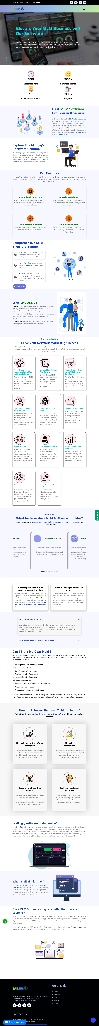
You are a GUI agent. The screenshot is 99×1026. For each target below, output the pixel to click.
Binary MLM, (31, 604)
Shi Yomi (78, 978)
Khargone (48, 976)
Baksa (94, 978)
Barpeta (96, 978)
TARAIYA (36, 975)
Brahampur (82, 974)
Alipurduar (5, 977)
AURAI (64, 973)
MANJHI (22, 975)
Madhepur (68, 972)
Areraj (0, 973)
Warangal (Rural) (3, 980)
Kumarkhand (23, 972)
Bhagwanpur (26, 974)
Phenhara (26, 973)
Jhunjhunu (8, 979)
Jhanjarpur (61, 972)
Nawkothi (14, 974)
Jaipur (0, 979)
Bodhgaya (40, 974)
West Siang (93, 978)
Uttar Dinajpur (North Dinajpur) (74, 977)
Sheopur (77, 976)
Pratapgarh (17, 979)
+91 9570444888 (36, 2)
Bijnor (17, 971)
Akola (40, 975)
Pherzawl (54, 979)
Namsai (70, 978)
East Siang (46, 978)
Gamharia (19, 972)
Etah (36, 971)
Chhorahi (19, 974)
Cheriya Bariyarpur (16, 974)
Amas (58, 974)
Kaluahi (47, 972)
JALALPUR (16, 975)
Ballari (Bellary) (16, 980)
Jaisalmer (2, 979)
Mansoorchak (29, 974)
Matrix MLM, (41, 604)
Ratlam (64, 976)
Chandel (35, 979)
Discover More (19, 289)
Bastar (72, 979)
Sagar (67, 976)
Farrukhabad (42, 971)
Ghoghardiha (72, 972)
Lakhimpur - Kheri (87, 971)
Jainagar (50, 972)
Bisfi (55, 972)
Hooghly (21, 977)
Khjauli (48, 972)
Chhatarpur (21, 976)
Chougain (87, 974)
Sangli (91, 975)
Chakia (3, 973)
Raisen (61, 976)
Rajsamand (19, 979)
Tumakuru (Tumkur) (84, 980)
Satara (92, 975)
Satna (68, 976)
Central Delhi (79, 977)
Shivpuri (78, 976)
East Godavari (5, 978)
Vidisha (88, 976)
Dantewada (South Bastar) (80, 979)
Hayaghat (98, 974)
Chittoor (3, 978)
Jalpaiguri (25, 977)
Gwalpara (30, 972)
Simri (89, 974)
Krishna (9, 978)
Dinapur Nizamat (45, 971)
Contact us (45, 930)
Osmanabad (81, 975)
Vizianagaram (25, 978)
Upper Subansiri (87, 978)
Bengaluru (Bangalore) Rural (24, 980)
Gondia (57, 975)
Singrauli (82, 976)
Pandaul (41, 972)
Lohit (56, 978)
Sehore (70, 976)
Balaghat (11, 976)
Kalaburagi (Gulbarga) (62, 980)
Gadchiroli (56, 975)
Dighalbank (82, 972)
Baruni (29, 971)
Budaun (19, 971)
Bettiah (33, 971)
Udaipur (31, 979)
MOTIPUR (88, 973)
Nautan (93, 976)
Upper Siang (84, 978)
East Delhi (81, 977)
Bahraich (6, 971)
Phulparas (70, 972)
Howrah (23, 977)
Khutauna (75, 972)
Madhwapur (59, 972)
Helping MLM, (32, 607)
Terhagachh (89, 972)
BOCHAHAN (68, 973)
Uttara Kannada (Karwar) (90, 980)
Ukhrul (64, 979)
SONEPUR (34, 975)
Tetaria (23, 973)
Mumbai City (67, 975)
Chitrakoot (26, 971)
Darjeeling (19, 977)
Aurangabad (44, 975)
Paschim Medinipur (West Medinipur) (45, 977)
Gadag (56, 980)
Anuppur (6, 976)
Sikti (98, 972)
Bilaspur (77, 979)
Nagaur (14, 979)
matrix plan (32, 267)
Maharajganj (94, 971)
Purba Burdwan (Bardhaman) (58, 977)
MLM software (40, 600)
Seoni (71, 976)
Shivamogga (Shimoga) (80, 980)
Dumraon (78, 974)
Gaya (47, 971)
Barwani (12, 976)
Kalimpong (29, 977)
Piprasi (91, 976)
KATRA (73, 973)
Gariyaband (87, 979)
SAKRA (78, 973)
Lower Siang (65, 978)
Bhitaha (98, 976)
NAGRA (27, 975)
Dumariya (64, 974)
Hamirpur (55, 971)
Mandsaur (52, 976)
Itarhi (73, 974)
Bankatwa (39, 973)
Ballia (7, 971)
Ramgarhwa (33, 973)
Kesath (84, 974)
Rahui (93, 973)
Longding (59, 978)
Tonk (30, 979)
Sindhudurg (95, 975)
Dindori (30, 976)
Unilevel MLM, (20, 607)
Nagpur (73, 975)
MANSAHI (0, 972)
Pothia (86, 972)
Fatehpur (43, 974)
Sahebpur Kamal (9, 974)
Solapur (97, 975)
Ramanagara (77, 980)
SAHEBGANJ (86, 973)
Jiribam (45, 979)
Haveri (59, 980)
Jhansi (66, 971)
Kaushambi (80, 971)
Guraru (47, 974)
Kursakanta (95, 972)
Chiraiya (40, 973)
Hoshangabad (37, 976)
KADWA (9, 972)
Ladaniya (54, 972)
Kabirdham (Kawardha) (96, 979)
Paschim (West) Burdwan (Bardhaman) (52, 977)
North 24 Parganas (39, 977)
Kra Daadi (50, 978)
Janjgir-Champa (90, 979)
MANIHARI (10, 972)
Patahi (24, 973)
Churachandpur (37, 979)
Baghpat (4, 971)
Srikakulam (15, 978)
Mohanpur (70, 974)
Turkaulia (19, 973)
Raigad (88, 975)
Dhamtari (84, 979)
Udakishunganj (35, 972)
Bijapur (76, 979)
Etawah (37, 971)
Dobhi (68, 974)
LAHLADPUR (19, 975)
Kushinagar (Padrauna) (84, 971)
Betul (14, 976)
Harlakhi (57, 972)
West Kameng (90, 978)
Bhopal (17, 976)
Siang (79, 978)
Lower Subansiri (68, 978)
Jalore (4, 979)
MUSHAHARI (71, 973)
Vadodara (1, 977)
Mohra (55, 974)
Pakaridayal (29, 973)
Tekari (46, 974)
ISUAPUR (14, 975)
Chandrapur (52, 975)
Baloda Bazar (68, 979)
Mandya (70, 980)
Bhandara (48, 975)
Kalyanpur (8, 973)
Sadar (46, 973)
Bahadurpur (94, 974)
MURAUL (76, 973)
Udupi (87, 980)
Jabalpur (41, 976)
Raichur (75, 980)
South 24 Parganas (70, 977)
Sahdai (0, 976)
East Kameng (44, 978)
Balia (0, 974)
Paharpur (2, 973)
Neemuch (58, 976)
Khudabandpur (21, 974)
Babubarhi (45, 972)
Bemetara (74, 979)
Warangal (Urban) (7, 980)
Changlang (38, 978)
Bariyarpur (49, 973)
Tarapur (58, 973)
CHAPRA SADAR (5, 975)
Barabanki (13, 971)
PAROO (84, 973)
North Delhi (85, 977)
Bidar (33, 980)
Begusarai (32, 971)
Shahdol (73, 976)
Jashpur (92, 979)
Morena (54, 976)
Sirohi (25, 979)
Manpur (37, 974)
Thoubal (63, 979)
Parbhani (85, 975)
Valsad (3, 977)
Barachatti (72, 974)
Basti (16, 971)
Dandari (7, 974)
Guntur (7, 978)
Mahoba (96, 971)
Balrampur (10, 971)
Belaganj (34, 974)
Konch (45, 974)
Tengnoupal (61, 979)
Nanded (75, 975)
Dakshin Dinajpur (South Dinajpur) (15, 977)
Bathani (54, 974)
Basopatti (52, 972)
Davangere (53, 980)
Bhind (15, 976)
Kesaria (6, 973)
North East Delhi (87, 977)
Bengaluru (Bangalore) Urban (29, 980)
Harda (34, 976)
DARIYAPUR (8, 975)
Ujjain (85, 976)
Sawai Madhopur (22, 979)
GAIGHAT (69, 973)
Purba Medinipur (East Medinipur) (64, 977)
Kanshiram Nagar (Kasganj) (76, 971)
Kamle (48, 978)
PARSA (30, 975)
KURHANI (80, 973)
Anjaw (36, 978)
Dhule (53, 975)
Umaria (87, 976)
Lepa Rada (55, 978)
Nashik (79, 975)
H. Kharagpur (54, 973)
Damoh (25, 976)
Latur (65, 975)
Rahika (39, 972)
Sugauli (17, 973)
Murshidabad (35, 977)
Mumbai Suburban (70, 975)
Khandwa (46, 976)
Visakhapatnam (22, 978)
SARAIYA (90, 973)
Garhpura (12, 974)
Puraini (28, 972)
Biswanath (98, 978)
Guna (31, 976)
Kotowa (16, 973)
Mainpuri (98, 971)
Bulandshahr (21, 971)
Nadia (37, 977)
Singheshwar (15, 972)
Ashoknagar (8, 976)
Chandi (98, 973)
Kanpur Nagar (72, 971)
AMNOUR (1, 975)
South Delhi (96, 977)
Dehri (43, 971)
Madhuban (22, 973)
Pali (15, 979)
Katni (44, 976)
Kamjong (49, 979)
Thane (98, 975)
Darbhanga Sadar (91, 974)
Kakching (47, 979)
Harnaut (96, 973)
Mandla (50, 976)
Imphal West (43, 979)
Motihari (12, 973)
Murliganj (17, 972)
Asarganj (63, 973)
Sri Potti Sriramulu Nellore (18, 978)
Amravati (42, 975)
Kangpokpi (51, 979)
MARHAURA (24, 975)
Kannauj (68, 971)
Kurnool (10, 978)
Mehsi (5, 973)
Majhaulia (96, 976)
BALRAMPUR (4, 972)
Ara (28, 971)
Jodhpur (10, 979)
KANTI (79, 973)
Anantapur (1, 978)
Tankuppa (42, 974)
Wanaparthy (1, 980)
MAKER (20, 975)
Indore (39, 976)
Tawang (81, 978)
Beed (46, 975)
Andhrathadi (64, 972)
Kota (12, 979)
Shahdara (94, 977)
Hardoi (61, 971)
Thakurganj (91, 972)
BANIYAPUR (3, 975)
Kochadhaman (84, 972)
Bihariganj (32, 972)
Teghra (1, 974)
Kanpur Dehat (70, 971)
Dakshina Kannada (49, 980)
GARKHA (13, 975)
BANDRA (65, 973)
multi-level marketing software (51, 717)
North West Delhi (91, 977)
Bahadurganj (79, 972)
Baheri (96, 974)
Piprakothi (14, 973)
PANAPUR (29, 975)
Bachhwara (24, 974)
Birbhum (8, 977)
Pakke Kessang (72, 978)
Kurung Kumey (52, 978)
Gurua (57, 974)
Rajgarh (63, 976)
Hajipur (49, 971)
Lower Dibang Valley (62, 978)
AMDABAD (12, 972)
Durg (85, 979)
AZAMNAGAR (7, 972)
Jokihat (93, 972)
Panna (59, 976)
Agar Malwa (3, 976)
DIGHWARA (10, 975)
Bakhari (5, 974)
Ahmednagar (38, 975)
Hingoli (59, 975)
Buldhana (50, 975)
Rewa (65, 976)
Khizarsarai (51, 974)
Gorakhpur (53, 971)
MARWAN (82, 973)
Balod (66, 979)
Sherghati (66, 974)
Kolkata (31, 977)
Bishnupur (33, 979)
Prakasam (12, 978)
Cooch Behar (11, 977)
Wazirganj (36, 974)
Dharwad (54, 980)
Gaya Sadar (32, 974)
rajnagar (43, 972)
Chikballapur (38, 980)
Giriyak (91, 973)
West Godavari (28, 978)
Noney (53, 979)
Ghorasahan (43, 973)
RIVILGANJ (32, 975)
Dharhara (51, 973)
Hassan (58, 980)
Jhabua (43, 976)
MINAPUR (75, 973)
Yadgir (97, 980)
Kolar (66, 980)
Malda (33, 977)
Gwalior (33, 976)
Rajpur (76, 974)
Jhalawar (5, 979)
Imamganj (62, 974)
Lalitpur (90, 971)
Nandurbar (77, 975)
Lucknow (92, 971)
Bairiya (94, 976)
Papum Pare (76, 978)
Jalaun (63, 971)
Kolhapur (64, 975)
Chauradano (36, 973)
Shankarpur (25, 972)
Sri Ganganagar (27, 979)
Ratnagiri (90, 975)
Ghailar (20, 972)
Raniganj (97, 972)
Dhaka (44, 973)
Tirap (82, 978)
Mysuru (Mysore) (72, 980)
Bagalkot (14, 980)
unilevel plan (24, 278)
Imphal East (40, 979)
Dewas (27, 976)
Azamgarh (3, 971)
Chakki (85, 974)
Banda (11, 971)
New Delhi (83, 977)
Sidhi (80, 976)
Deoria (34, 971)
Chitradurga (46, 980)
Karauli (11, 979)
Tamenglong (58, 979)
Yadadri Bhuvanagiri (11, 980)
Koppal (68, 980)
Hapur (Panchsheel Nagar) (58, 971)
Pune (86, 975)
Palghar (83, 975)
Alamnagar (38, 972)
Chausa (27, 972)
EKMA (11, 975)
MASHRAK (26, 975)
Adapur (34, 973)
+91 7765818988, (21, 2)
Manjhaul (3, 974)
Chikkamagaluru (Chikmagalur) (42, 980)
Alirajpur (5, 976)
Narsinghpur (56, 976)
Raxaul (30, 973)
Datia (26, 976)
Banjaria (10, 973)
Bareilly (15, 971)
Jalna (62, 975)
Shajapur (75, 976)
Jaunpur (65, 971)
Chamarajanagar (35, 980)
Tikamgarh (84, 976)
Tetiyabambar (56, 973)
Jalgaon (61, 975)
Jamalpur (51, 971)
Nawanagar (80, 974)
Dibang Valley (41, 978)
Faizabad (39, 971)
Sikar (24, 979)
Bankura (6, 977)
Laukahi (77, 972)
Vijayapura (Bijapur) (94, 980)
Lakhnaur (66, 972)
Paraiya (49, 974)
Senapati (56, 979)
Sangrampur (60, 973)
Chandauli (24, 971)
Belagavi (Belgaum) (20, 980)
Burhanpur (19, 976)
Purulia (67, 977)
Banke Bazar (60, 974)
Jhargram (27, 977)
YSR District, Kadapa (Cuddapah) (33, 978)
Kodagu (65, 980)
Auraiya (0, 971)
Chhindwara (23, 976)
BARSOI (2, 972)
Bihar (27, 971)
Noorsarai (95, 973)
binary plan (23, 254)
